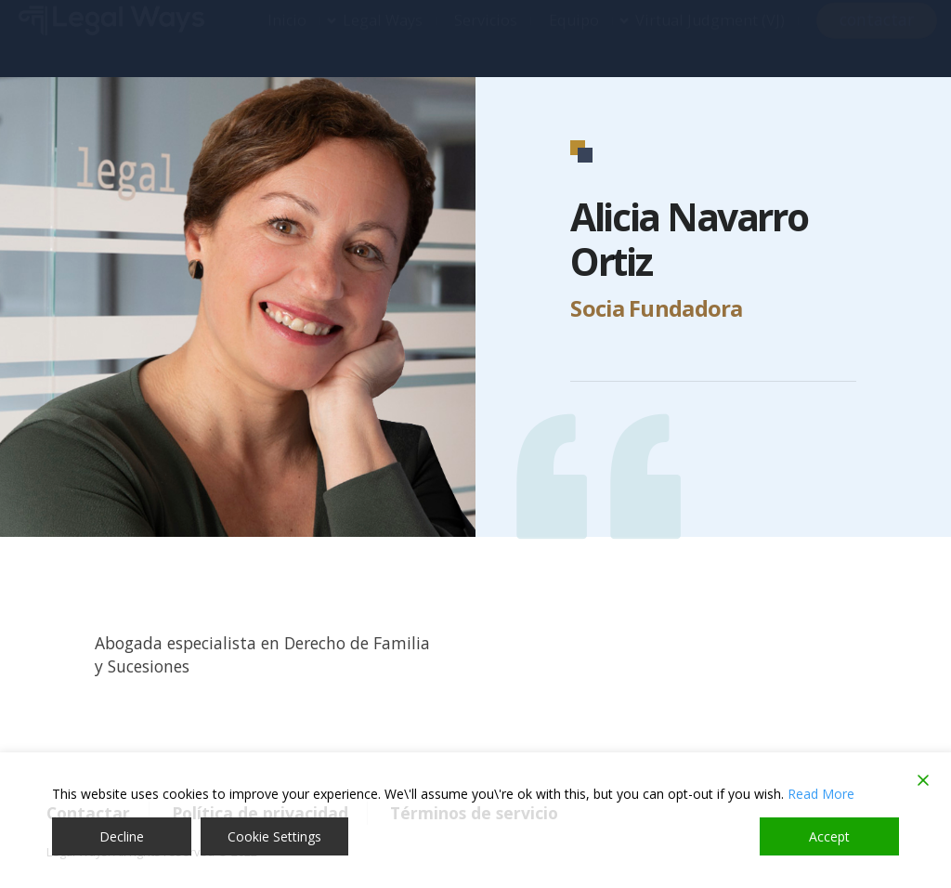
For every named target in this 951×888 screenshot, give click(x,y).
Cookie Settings (274, 836)
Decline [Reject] (121, 836)
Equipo (574, 38)
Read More (821, 794)
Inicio (286, 38)
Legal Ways (383, 38)
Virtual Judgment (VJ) (710, 38)
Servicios (485, 38)
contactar (877, 37)
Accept (829, 836)
